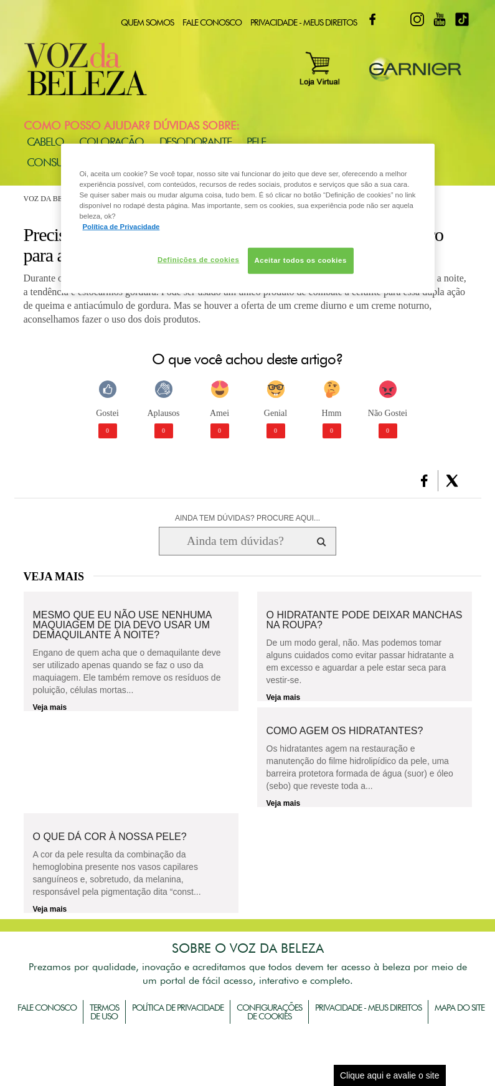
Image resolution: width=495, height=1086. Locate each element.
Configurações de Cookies (269, 1012)
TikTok (462, 19)
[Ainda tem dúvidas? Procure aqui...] (235, 541)
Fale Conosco (212, 22)
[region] (248, 218)
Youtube (439, 19)
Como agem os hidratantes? (344, 731)
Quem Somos (147, 22)
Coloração (111, 141)
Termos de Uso (104, 1012)
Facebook (372, 19)
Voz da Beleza (53, 198)
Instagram (417, 19)
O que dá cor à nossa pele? (110, 837)
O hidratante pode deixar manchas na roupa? (364, 620)
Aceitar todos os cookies (301, 260)
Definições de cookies (198, 259)
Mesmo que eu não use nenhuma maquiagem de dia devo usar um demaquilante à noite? (122, 625)
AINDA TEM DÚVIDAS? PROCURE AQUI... (247, 518)
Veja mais (50, 707)
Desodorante (195, 141)
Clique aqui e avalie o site (390, 1075)
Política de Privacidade (178, 1008)
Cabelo (45, 141)
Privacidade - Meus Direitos (303, 22)
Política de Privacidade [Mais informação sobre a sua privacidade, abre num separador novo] (121, 226)
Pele (256, 141)
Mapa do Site (459, 1008)
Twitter (395, 19)
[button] (424, 480)
